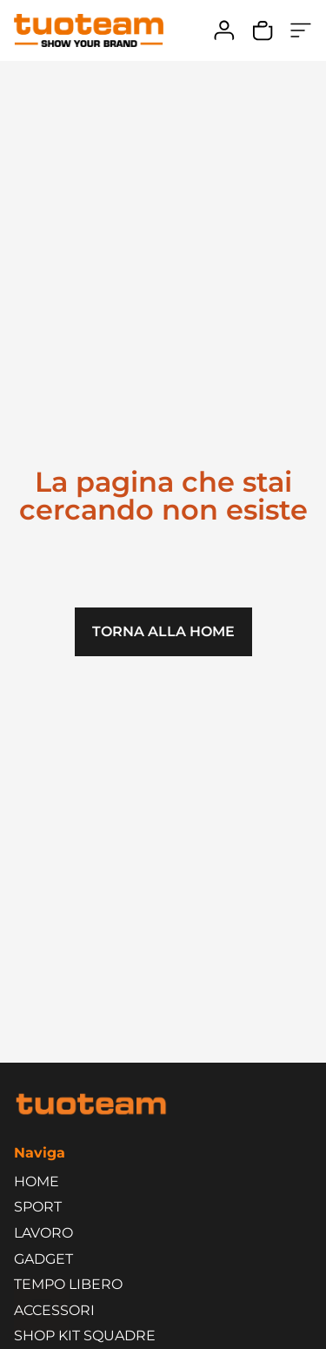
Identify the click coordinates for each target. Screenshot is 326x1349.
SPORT (42, 1207)
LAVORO (48, 1233)
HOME (36, 1181)
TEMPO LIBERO (72, 1284)
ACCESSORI (58, 1310)
